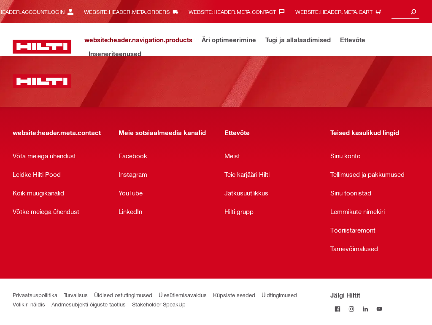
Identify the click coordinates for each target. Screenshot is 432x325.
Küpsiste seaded (234, 295)
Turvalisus (76, 295)
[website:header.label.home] (42, 47)
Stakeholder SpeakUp (159, 304)
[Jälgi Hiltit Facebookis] (337, 309)
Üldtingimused (279, 295)
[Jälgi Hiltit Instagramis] (351, 309)
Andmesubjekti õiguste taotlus (88, 304)
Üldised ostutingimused (123, 295)
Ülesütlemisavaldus (183, 295)
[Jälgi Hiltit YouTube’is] (379, 309)
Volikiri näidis (29, 304)
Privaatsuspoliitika (35, 295)
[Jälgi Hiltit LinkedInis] (365, 309)
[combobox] (405, 12)
